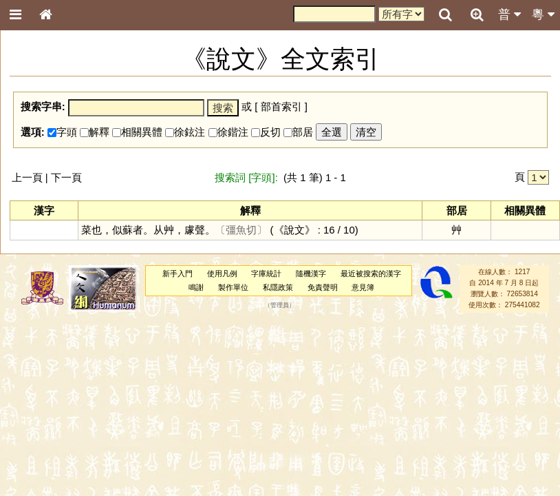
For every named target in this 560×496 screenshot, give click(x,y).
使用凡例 (222, 273)
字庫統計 (266, 273)
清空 (366, 132)
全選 (331, 132)
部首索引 (281, 106)
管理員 (279, 305)
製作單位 (233, 287)
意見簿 (363, 287)
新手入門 (177, 273)
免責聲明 (323, 287)
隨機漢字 (311, 273)
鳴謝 (196, 287)
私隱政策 (278, 287)
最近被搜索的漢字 (371, 273)
